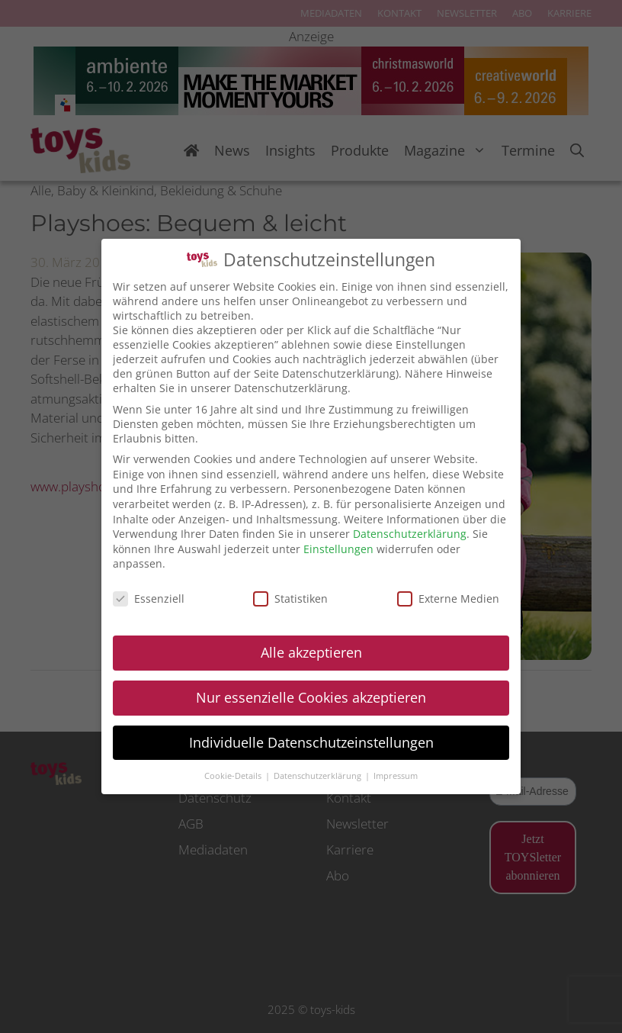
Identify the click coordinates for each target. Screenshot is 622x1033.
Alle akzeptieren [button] (311, 651)
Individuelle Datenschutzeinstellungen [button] (311, 741)
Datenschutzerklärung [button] (319, 775)
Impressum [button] (396, 775)
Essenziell (148, 598)
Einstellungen (338, 548)
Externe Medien (448, 598)
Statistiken (290, 598)
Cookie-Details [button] (234, 775)
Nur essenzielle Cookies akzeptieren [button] (311, 696)
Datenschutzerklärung (409, 533)
